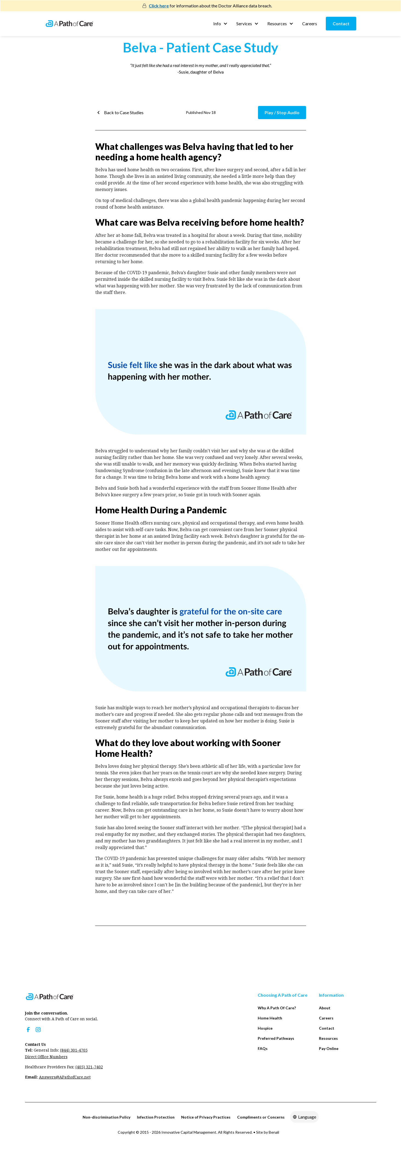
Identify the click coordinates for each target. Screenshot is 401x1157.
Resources (328, 1038)
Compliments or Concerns (261, 1117)
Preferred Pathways (276, 1038)
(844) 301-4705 (74, 1050)
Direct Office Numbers (46, 1057)
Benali (274, 1132)
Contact (341, 23)
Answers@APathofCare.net (65, 1077)
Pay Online (328, 1048)
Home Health (270, 1018)
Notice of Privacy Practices (206, 1117)
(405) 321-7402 (89, 1067)
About (324, 1007)
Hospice (265, 1028)
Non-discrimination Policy (106, 1117)
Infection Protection (156, 1117)
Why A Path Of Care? (277, 1007)
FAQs (263, 1048)
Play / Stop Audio (282, 112)
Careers (309, 23)
